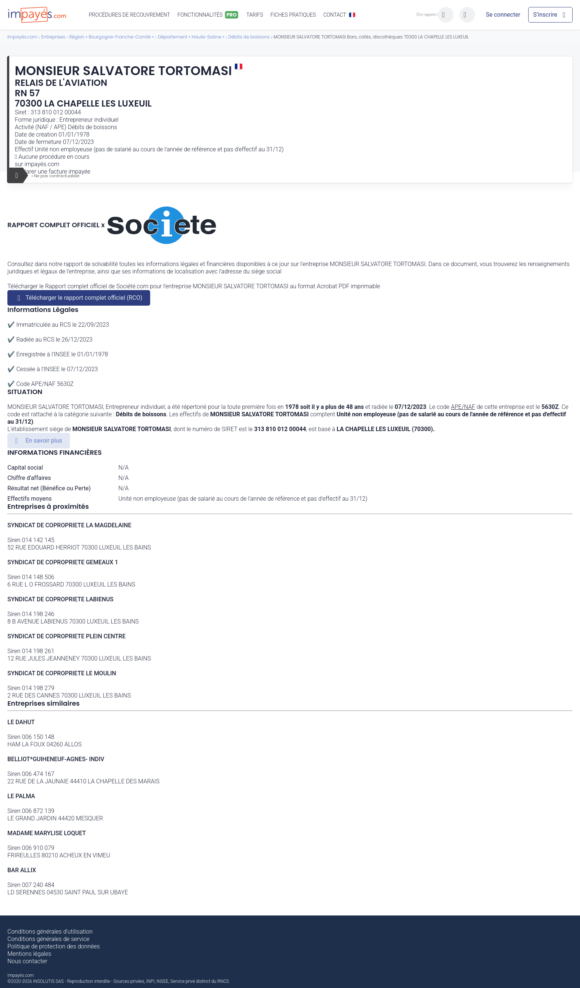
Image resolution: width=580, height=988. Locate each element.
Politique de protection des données (53, 946)
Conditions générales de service (48, 938)
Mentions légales (29, 953)
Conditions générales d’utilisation (50, 931)
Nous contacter (27, 961)
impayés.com (41, 164)
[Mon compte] (503, 15)
